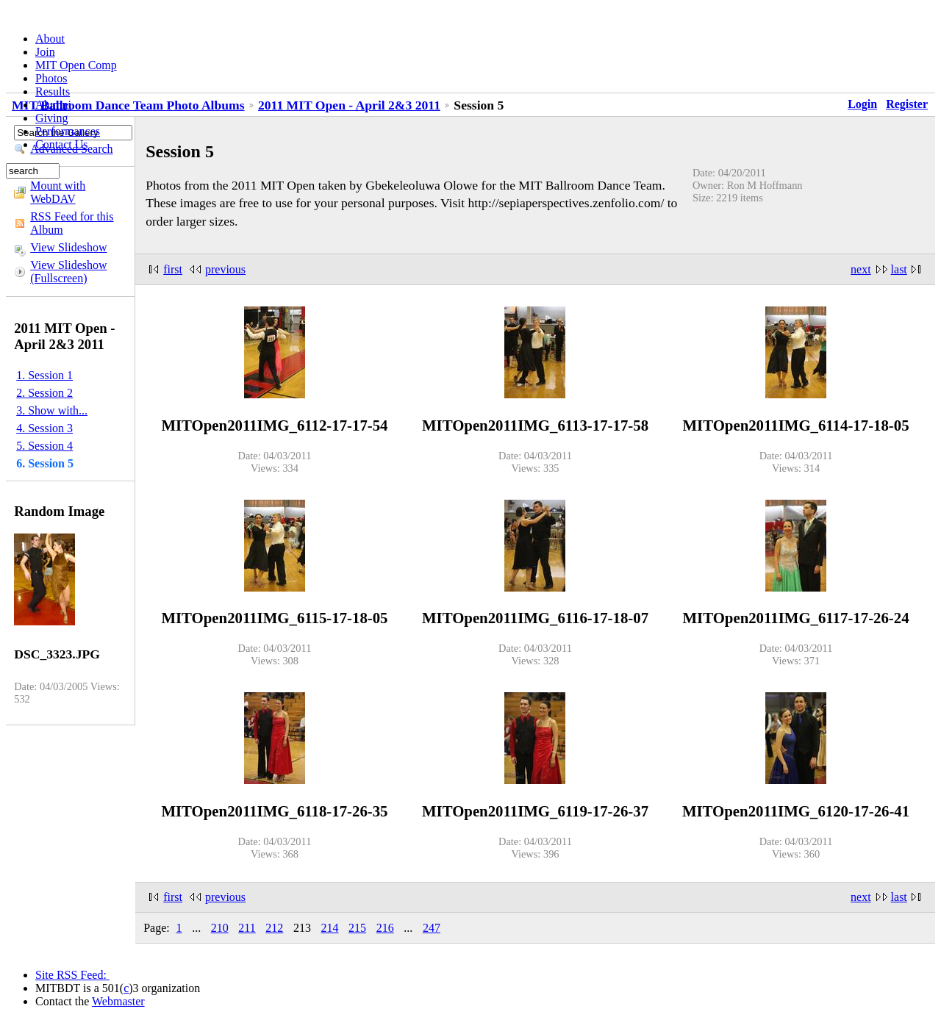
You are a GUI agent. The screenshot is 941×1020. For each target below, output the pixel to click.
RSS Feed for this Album (71, 223)
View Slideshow (68, 247)
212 (274, 928)
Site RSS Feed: (72, 975)
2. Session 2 (44, 393)
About (50, 38)
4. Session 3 (44, 428)
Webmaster (118, 1001)
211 (246, 928)
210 (220, 928)
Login (862, 104)
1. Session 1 (44, 375)
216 (385, 928)
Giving (51, 118)
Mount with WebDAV (57, 192)
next (861, 269)
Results (52, 91)
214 (330, 928)
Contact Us (61, 144)
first (172, 269)
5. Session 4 (44, 445)
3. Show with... (51, 410)
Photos (51, 78)
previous (225, 269)
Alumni (53, 104)
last (899, 269)
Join (45, 52)
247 (431, 928)
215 (357, 928)
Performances (67, 131)
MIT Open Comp (76, 65)
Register (907, 104)
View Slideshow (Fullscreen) (68, 271)
